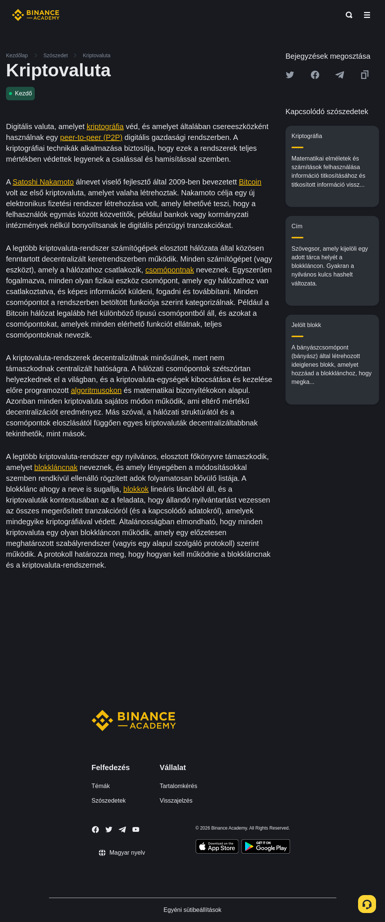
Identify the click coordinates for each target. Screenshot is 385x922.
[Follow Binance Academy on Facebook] (95, 829)
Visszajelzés (176, 800)
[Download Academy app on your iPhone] (217, 847)
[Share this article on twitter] (289, 74)
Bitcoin (250, 182)
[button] (367, 14)
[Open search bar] (347, 15)
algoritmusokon (96, 390)
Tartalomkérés (178, 786)
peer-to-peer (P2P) (91, 137)
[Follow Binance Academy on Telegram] (122, 829)
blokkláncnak (56, 467)
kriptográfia (105, 126)
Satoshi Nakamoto (43, 182)
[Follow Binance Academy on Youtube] (136, 829)
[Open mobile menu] (367, 15)
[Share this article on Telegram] (339, 74)
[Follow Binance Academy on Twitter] (109, 830)
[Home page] (35, 15)
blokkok (136, 489)
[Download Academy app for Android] (265, 847)
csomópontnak (169, 270)
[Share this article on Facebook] (315, 74)
